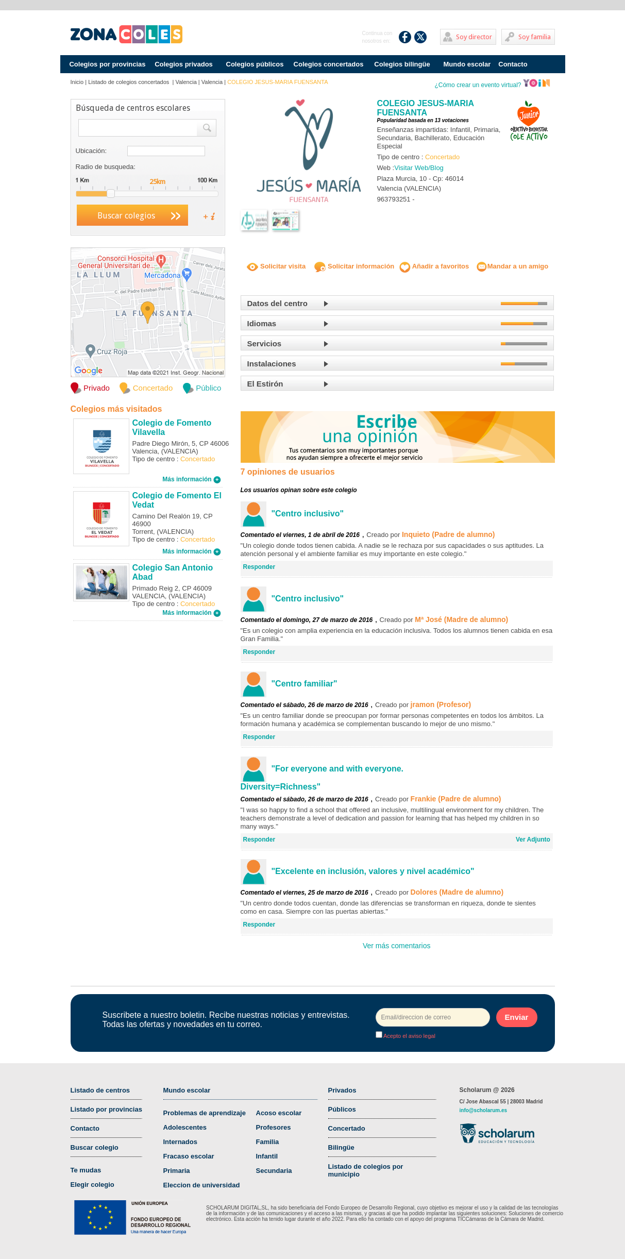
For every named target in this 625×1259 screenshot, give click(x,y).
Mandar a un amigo (512, 266)
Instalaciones (271, 363)
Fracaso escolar (188, 1156)
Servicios (264, 343)
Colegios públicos (255, 64)
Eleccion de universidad (201, 1185)
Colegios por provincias (107, 64)
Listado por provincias (106, 1109)
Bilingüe (341, 1147)
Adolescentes (185, 1127)
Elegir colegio (92, 1184)
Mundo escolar (467, 64)
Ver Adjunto (533, 839)
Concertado (346, 1128)
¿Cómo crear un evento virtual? (492, 85)
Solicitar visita (276, 266)
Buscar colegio (95, 1147)
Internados (180, 1142)
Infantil (267, 1156)
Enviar (517, 1017)
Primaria (176, 1170)
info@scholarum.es (484, 1110)
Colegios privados (184, 64)
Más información (191, 479)
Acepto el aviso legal (408, 1036)
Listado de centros (100, 1090)
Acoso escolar (279, 1113)
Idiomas (262, 323)
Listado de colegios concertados (129, 82)
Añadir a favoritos (434, 266)
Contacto (512, 64)
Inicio (77, 82)
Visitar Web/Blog (419, 168)
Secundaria (274, 1170)
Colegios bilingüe (402, 64)
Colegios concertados (329, 64)
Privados (342, 1090)
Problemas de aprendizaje (204, 1113)
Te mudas (86, 1170)
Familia (267, 1142)
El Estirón (265, 383)
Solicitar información (354, 266)
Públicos (342, 1109)
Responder (259, 566)
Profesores (273, 1127)
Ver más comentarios (397, 946)
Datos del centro (277, 303)
